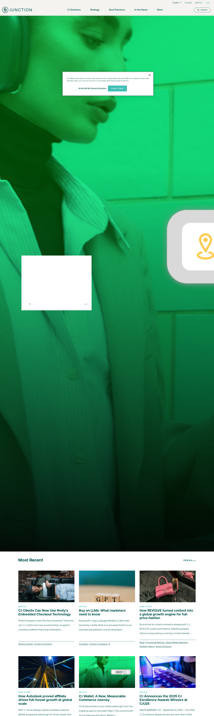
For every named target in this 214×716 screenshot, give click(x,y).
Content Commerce (43, 644)
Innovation (83, 644)
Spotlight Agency (147, 646)
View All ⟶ (189, 560)
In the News (141, 10)
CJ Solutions (74, 10)
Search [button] (202, 10)
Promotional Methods (155, 642)
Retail (142, 642)
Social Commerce (164, 646)
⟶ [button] (85, 304)
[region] (108, 84)
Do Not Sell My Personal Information (92, 88)
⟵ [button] (80, 304)
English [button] (176, 2)
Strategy (94, 10)
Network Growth (25, 644)
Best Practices (117, 10)
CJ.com (188, 2)
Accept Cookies (117, 88)
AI (109, 644)
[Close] (150, 75)
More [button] (160, 10)
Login (207, 2)
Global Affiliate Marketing (177, 642)
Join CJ (198, 2)
